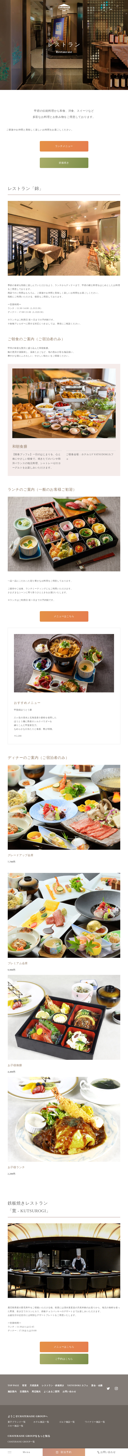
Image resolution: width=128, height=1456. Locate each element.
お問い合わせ (69, 1391)
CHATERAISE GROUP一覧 (21, 1442)
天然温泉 (34, 1385)
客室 (24, 1385)
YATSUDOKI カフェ (77, 1385)
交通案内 (24, 1391)
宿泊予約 (66, 1452)
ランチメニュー (64, 146)
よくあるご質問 (52, 1391)
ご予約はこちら (64, 1359)
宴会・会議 (96, 1385)
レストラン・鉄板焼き (53, 1385)
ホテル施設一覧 (41, 1422)
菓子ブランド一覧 (17, 1422)
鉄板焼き (64, 162)
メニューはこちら (64, 616)
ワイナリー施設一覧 (95, 1422)
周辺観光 (36, 1391)
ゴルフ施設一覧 (67, 1422)
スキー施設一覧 (16, 1426)
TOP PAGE (13, 1385)
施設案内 (12, 1391)
